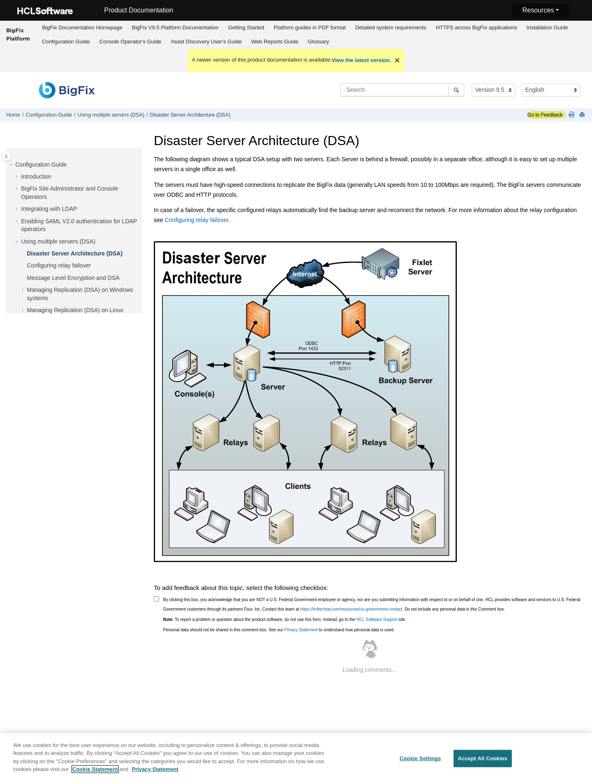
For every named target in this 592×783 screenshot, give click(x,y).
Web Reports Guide (274, 41)
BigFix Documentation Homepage (82, 27)
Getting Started (246, 27)
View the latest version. (361, 60)
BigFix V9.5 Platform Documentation (175, 27)
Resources (538, 10)
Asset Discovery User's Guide (206, 41)
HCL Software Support (377, 619)
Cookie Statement (95, 772)
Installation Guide (547, 27)
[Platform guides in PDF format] (573, 115)
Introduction (36, 176)
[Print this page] (583, 115)
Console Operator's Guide (130, 41)
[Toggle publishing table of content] (6, 156)
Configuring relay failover (59, 265)
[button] (12, 165)
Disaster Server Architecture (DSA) (190, 115)
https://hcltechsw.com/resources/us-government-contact (351, 609)
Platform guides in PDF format (310, 27)
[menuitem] (82, 28)
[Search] (456, 89)
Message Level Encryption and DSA (73, 278)
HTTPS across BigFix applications (476, 27)
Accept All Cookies (483, 761)
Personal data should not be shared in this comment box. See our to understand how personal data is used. (279, 630)
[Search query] (402, 89)
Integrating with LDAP (49, 208)
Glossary (318, 41)
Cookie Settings (420, 761)
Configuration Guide (66, 41)
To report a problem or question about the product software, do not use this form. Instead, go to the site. (284, 619)
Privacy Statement (300, 630)
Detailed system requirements (390, 27)
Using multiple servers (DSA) (111, 115)
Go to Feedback (545, 115)
